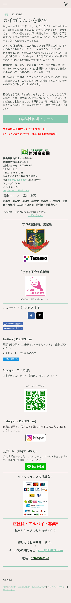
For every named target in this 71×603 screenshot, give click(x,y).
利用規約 (12, 587)
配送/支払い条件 (39, 587)
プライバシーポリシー (57, 587)
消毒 (6, 14)
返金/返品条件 (24, 587)
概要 (5, 587)
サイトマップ (9, 590)
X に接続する (11, 359)
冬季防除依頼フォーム (36, 119)
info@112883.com (17, 180)
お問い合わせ (35, 215)
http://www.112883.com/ (16, 190)
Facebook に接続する (13, 324)
